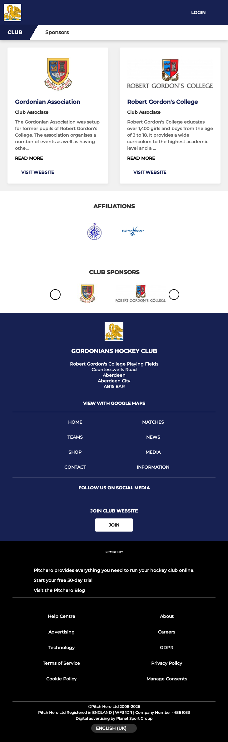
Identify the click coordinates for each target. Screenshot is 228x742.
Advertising (61, 632)
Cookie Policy (61, 679)
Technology (61, 647)
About (167, 616)
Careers (166, 632)
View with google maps (114, 403)
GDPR (166, 647)
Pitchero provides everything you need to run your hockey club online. (114, 570)
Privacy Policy (166, 663)
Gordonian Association (47, 101)
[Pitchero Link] (114, 560)
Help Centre (61, 616)
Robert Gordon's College (162, 101)
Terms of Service (61, 663)
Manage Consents (166, 679)
